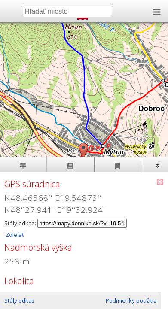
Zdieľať (14, 235)
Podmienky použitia (131, 300)
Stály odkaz (19, 300)
